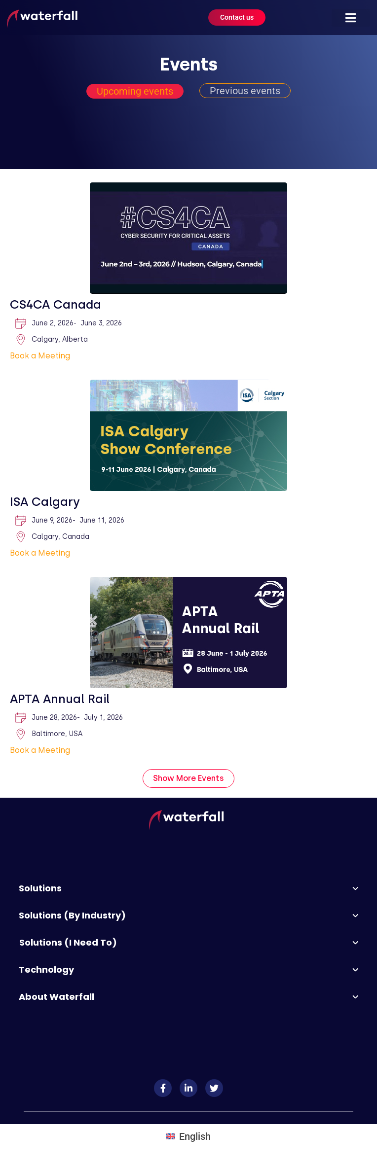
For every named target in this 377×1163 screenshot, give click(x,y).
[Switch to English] (188, 1136)
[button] (351, 18)
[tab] (135, 91)
